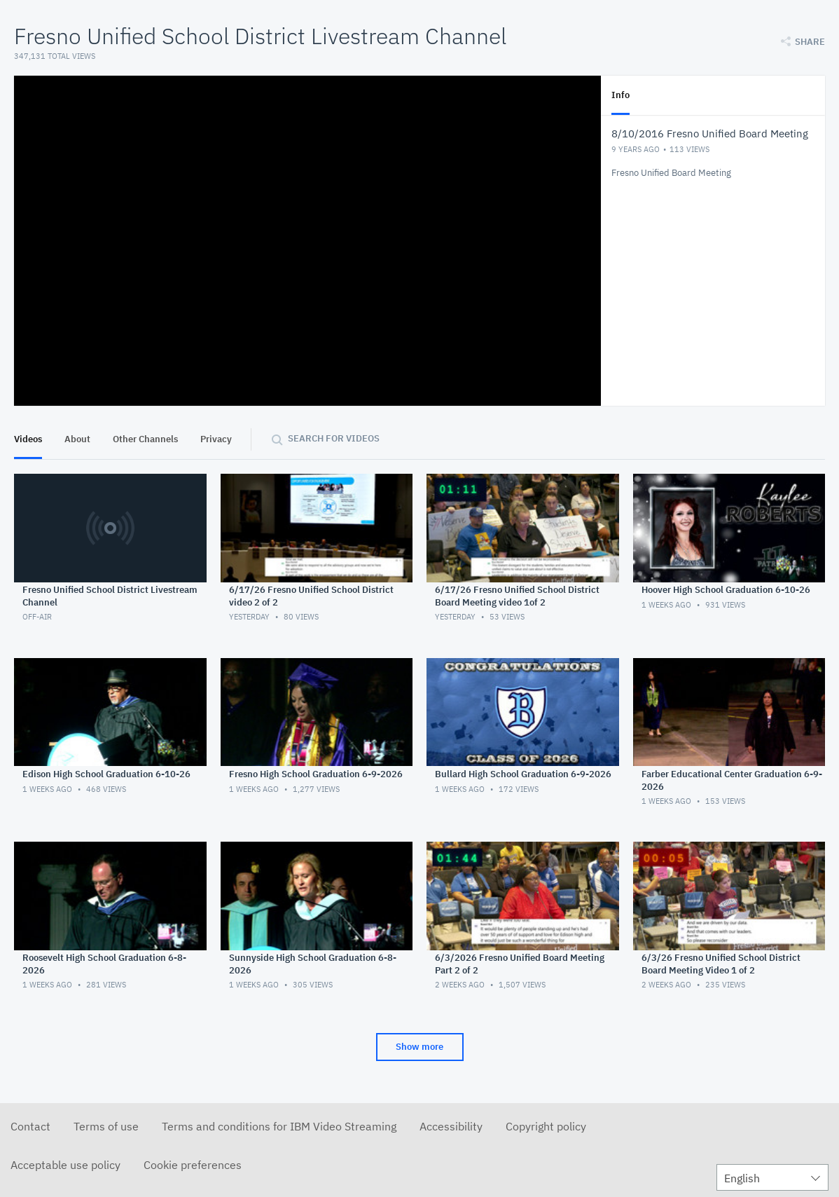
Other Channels (145, 439)
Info (620, 95)
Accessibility (451, 1126)
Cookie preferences (193, 1165)
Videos (28, 439)
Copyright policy (546, 1126)
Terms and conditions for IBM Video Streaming (279, 1126)
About (77, 439)
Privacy (216, 439)
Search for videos (334, 438)
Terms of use (106, 1126)
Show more (419, 1047)
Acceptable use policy (65, 1165)
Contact (30, 1126)
